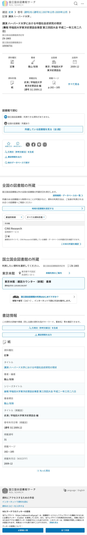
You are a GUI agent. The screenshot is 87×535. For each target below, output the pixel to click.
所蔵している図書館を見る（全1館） (43, 129)
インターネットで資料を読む (15, 501)
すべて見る (73, 84)
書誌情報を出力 (13, 156)
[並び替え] (14, 217)
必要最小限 (23, 530)
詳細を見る (54, 522)
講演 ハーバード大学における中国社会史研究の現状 (30, 367)
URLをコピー (17, 144)
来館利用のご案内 (58, 273)
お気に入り (8, 144)
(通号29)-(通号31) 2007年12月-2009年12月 (45, 12)
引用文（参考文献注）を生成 (19, 151)
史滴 (11, 12)
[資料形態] (35, 217)
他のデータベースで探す (17, 162)
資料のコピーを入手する (13, 506)
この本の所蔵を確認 (71, 244)
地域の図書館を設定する (58, 208)
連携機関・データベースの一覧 (68, 195)
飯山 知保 (9, 403)
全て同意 (65, 530)
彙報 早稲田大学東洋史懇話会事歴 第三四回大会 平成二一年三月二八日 (40, 391)
